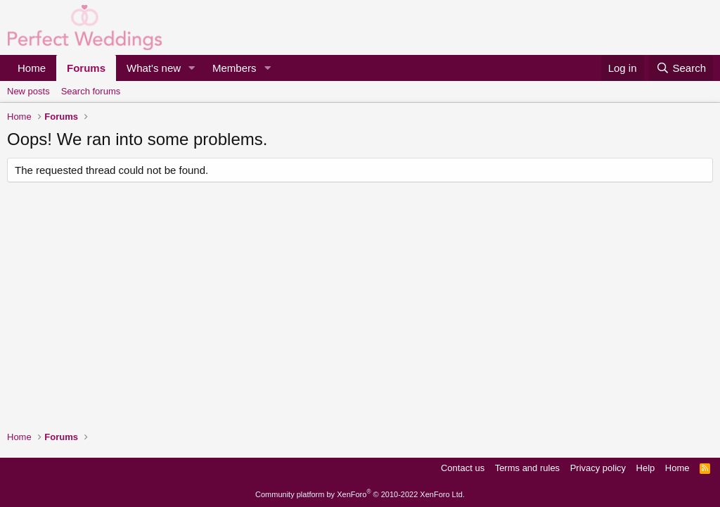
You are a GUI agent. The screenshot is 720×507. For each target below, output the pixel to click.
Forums (86, 68)
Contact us (462, 468)
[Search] (681, 68)
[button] (192, 68)
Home (32, 68)
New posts (28, 91)
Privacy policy (598, 468)
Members (234, 68)
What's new (154, 68)
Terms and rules (527, 468)
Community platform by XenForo (360, 494)
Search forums (91, 91)
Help (645, 468)
